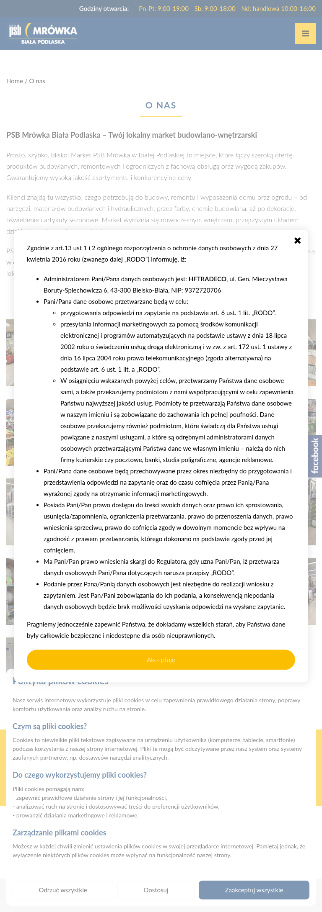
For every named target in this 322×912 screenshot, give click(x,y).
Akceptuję (161, 659)
